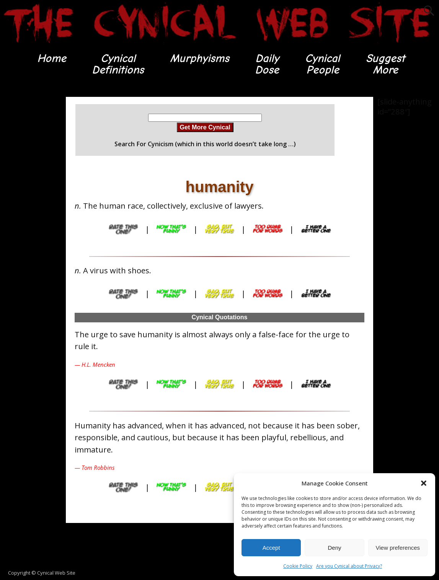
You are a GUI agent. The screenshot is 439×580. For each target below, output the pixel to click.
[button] (424, 483)
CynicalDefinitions (117, 64)
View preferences (398, 547)
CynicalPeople (322, 64)
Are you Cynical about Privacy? (349, 566)
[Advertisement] (30, 212)
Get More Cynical (205, 127)
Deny (334, 547)
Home (50, 58)
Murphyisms (199, 58)
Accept (271, 547)
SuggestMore (386, 64)
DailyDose (267, 64)
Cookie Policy (297, 566)
